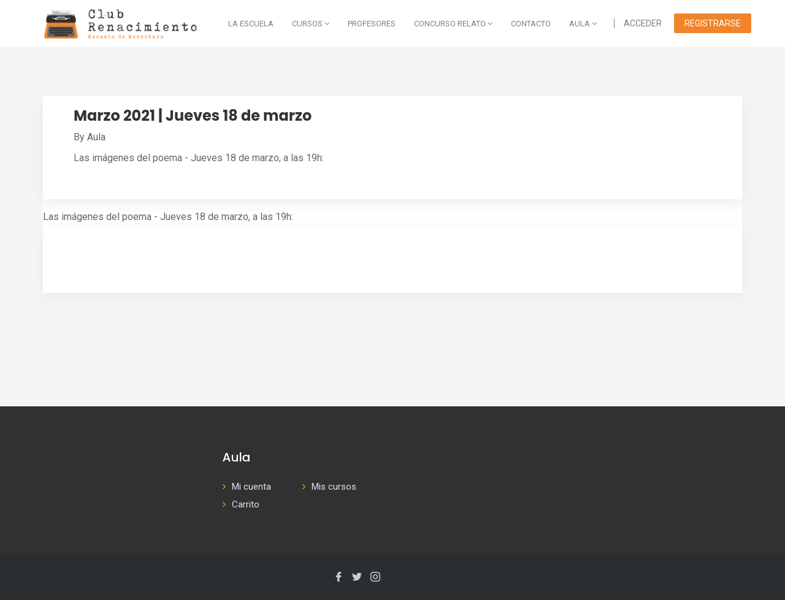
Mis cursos (334, 486)
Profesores (372, 23)
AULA (583, 23)
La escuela (251, 23)
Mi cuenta (251, 486)
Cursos (310, 23)
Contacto (531, 23)
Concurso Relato (453, 23)
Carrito (245, 504)
